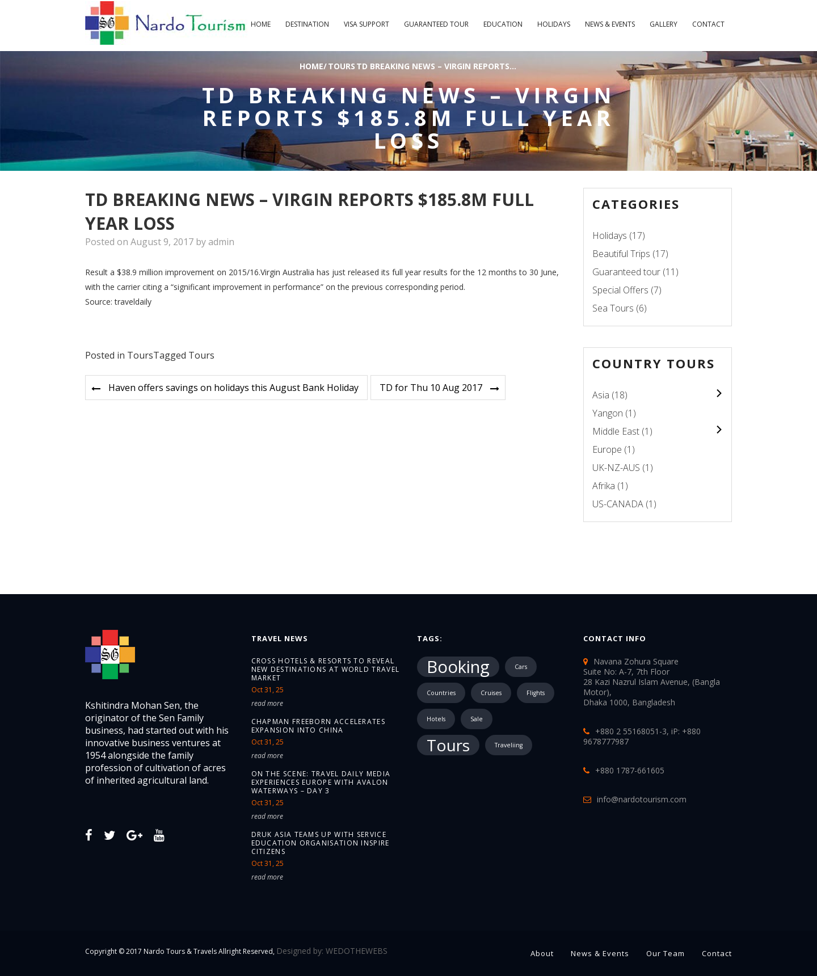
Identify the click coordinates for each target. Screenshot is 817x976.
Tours (341, 66)
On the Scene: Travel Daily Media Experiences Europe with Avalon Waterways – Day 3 (321, 782)
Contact (708, 24)
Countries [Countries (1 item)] (441, 693)
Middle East (615, 431)
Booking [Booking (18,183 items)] (458, 667)
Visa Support (366, 24)
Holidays (553, 24)
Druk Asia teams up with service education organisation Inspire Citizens (320, 843)
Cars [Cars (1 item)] (521, 667)
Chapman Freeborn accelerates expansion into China (318, 725)
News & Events (610, 24)
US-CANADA (617, 504)
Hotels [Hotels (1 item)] (436, 719)
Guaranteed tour (436, 24)
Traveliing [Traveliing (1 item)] (509, 745)
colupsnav (718, 393)
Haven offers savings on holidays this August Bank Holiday (233, 387)
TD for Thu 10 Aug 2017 (431, 387)
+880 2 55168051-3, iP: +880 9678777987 (642, 736)
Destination (307, 24)
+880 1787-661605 (629, 770)
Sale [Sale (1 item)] (476, 719)
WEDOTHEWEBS (357, 950)
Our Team (665, 953)
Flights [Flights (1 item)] (536, 693)
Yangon (607, 413)
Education (503, 24)
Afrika (603, 485)
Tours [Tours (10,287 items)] (448, 745)
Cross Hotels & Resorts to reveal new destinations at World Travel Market (325, 669)
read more (267, 703)
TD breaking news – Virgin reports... (436, 66)
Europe (607, 449)
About (542, 953)
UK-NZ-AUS (616, 467)
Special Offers (620, 290)
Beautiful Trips (621, 253)
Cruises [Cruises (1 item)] (491, 693)
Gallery (663, 24)
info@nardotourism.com (642, 799)
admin (221, 241)
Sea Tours (613, 308)
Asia (600, 395)
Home (261, 24)
